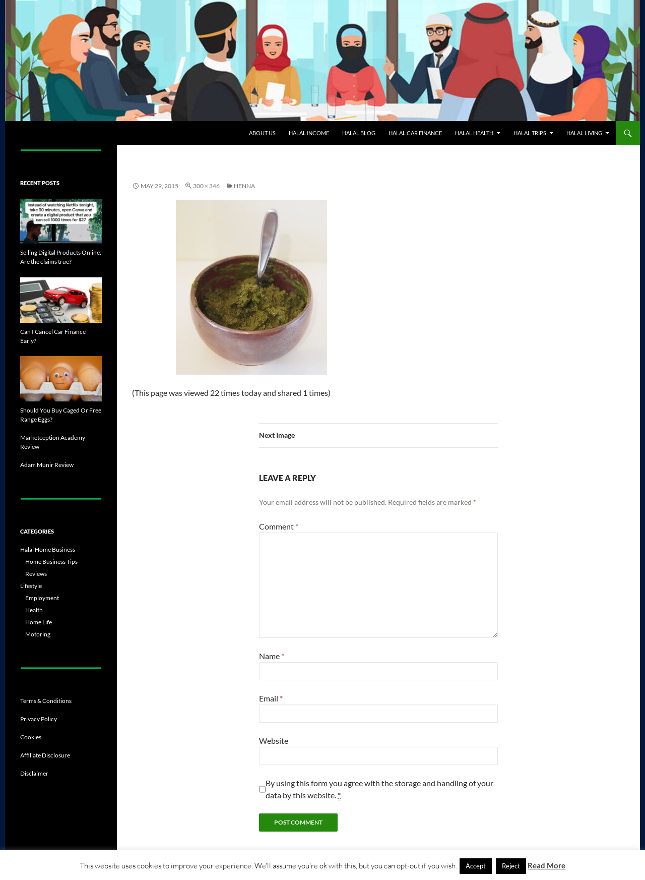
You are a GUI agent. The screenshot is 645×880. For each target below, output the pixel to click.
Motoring (37, 634)
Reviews (36, 573)
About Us (262, 133)
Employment (42, 598)
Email (271, 698)
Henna (244, 186)
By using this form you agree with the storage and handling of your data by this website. (379, 789)
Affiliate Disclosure (45, 755)
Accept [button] (476, 866)
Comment (278, 526)
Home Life (38, 622)
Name (271, 656)
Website (273, 740)
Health (34, 610)
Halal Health (474, 133)
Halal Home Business (47, 549)
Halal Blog (358, 133)
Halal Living (584, 133)
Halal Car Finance (415, 133)
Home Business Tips (51, 561)
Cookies (30, 737)
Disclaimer (34, 773)
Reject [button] (511, 866)
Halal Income (309, 133)
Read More (546, 865)
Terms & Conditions (46, 701)
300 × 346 (206, 186)
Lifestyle (31, 586)
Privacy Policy (38, 719)
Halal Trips (529, 133)
